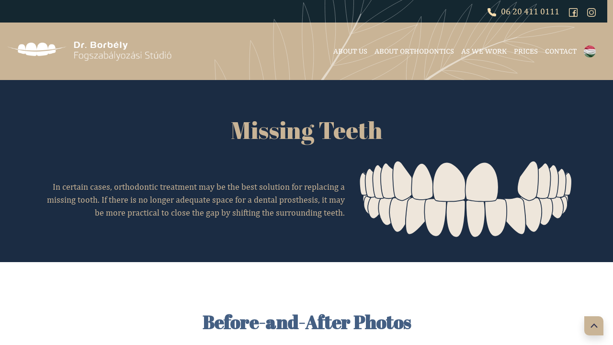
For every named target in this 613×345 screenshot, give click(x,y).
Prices (526, 51)
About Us (350, 51)
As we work (484, 51)
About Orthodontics (414, 51)
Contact (561, 51)
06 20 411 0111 (523, 11)
